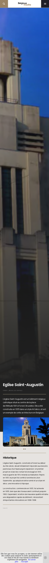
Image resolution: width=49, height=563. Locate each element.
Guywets (29, 445)
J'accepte (24, 561)
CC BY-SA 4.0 (35, 445)
